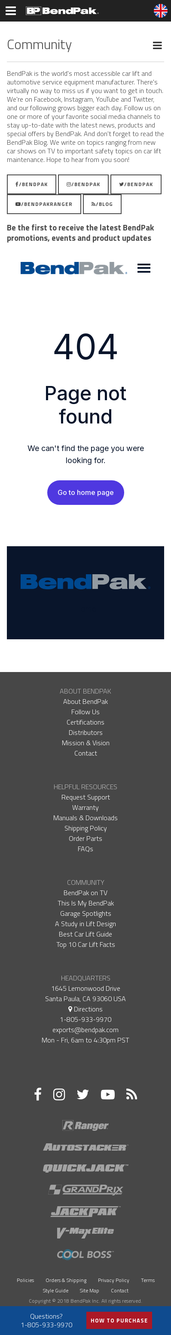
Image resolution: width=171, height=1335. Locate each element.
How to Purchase (119, 1320)
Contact (85, 753)
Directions (85, 1009)
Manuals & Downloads (85, 817)
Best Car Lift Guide (85, 934)
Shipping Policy (85, 828)
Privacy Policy (113, 1280)
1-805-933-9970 (85, 1019)
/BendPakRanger (44, 204)
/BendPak (31, 184)
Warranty (85, 807)
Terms (148, 1280)
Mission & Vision (86, 743)
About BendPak (85, 701)
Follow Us (85, 711)
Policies (25, 1280)
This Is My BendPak (86, 903)
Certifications (85, 722)
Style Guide (55, 1290)
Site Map (89, 1290)
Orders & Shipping (66, 1280)
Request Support (85, 797)
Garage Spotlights (85, 913)
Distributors (86, 732)
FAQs (85, 848)
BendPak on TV (85, 892)
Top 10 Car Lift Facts (85, 944)
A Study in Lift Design (85, 923)
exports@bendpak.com (85, 1029)
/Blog (102, 204)
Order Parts (85, 838)
